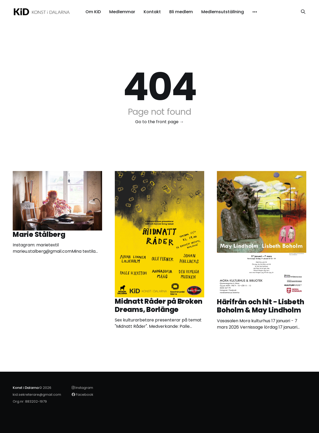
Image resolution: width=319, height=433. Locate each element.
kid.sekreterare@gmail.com (37, 394)
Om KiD (93, 12)
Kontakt (152, 12)
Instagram (82, 387)
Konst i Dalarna (25, 387)
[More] (255, 12)
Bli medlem (181, 12)
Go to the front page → (159, 122)
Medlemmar (122, 12)
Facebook (82, 394)
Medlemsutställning (222, 12)
